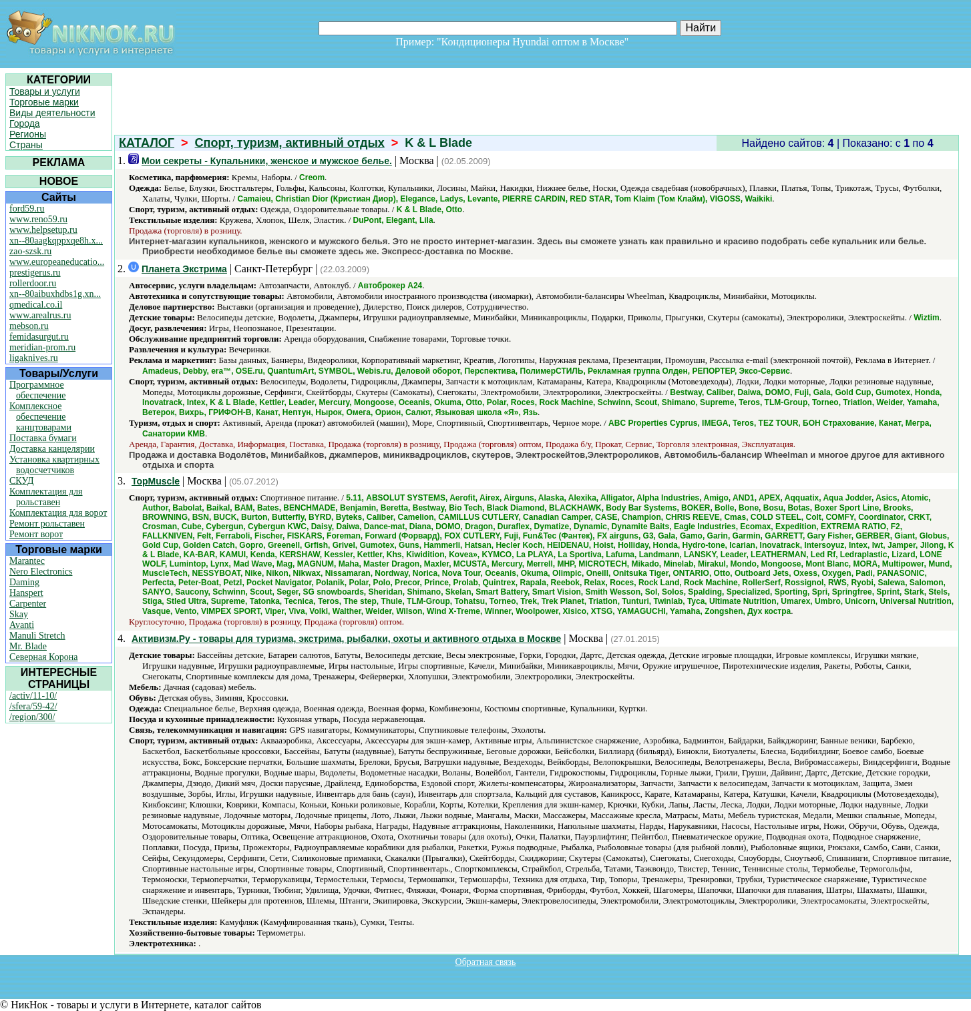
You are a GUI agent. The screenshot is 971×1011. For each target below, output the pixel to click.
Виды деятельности (52, 112)
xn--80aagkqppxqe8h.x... (56, 241)
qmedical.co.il (35, 305)
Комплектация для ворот (58, 513)
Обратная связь (485, 962)
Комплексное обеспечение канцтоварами (40, 416)
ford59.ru (27, 209)
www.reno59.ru (38, 219)
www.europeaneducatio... (56, 262)
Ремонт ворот (36, 534)
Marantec (27, 561)
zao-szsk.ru (30, 251)
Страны (26, 144)
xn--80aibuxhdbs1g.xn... (55, 294)
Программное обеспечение (37, 390)
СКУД (21, 481)
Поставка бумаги (43, 438)
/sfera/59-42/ (33, 706)
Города (24, 123)
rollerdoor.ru (32, 283)
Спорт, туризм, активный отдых (290, 142)
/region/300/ (32, 717)
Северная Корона (43, 657)
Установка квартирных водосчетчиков (54, 464)
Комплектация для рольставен (46, 496)
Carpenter (27, 604)
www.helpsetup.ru (43, 230)
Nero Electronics (40, 572)
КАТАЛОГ (146, 142)
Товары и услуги (44, 91)
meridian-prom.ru (42, 347)
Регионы (27, 134)
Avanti (21, 625)
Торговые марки (44, 102)
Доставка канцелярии (52, 449)
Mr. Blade (28, 646)
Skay (18, 614)
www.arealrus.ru (40, 315)
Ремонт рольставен (47, 524)
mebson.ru (29, 326)
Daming (24, 582)
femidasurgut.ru (39, 337)
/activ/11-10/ (33, 696)
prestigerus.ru (35, 273)
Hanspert (26, 593)
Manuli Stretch (37, 636)
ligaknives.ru (33, 358)
